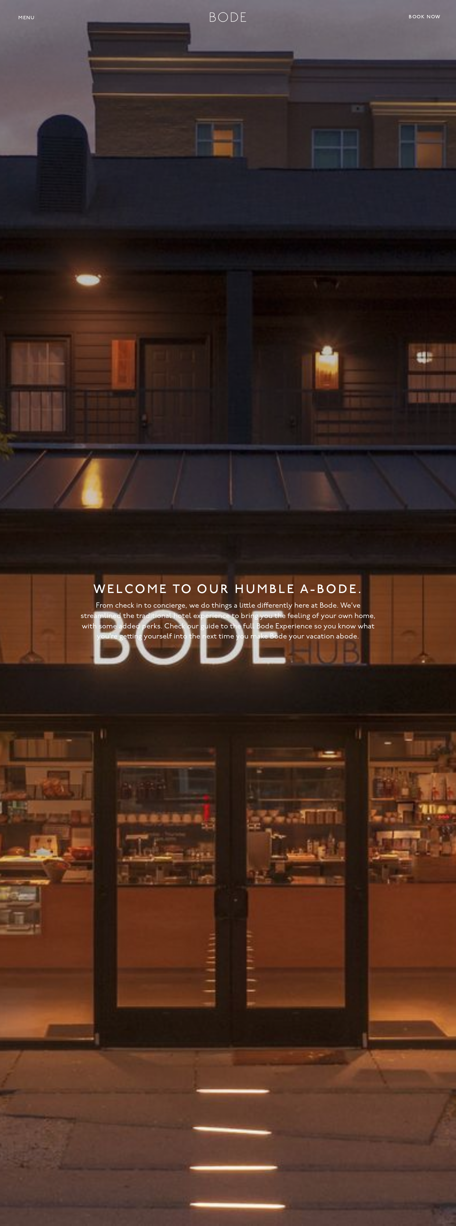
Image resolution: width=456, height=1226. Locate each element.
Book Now (425, 17)
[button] (26, 18)
